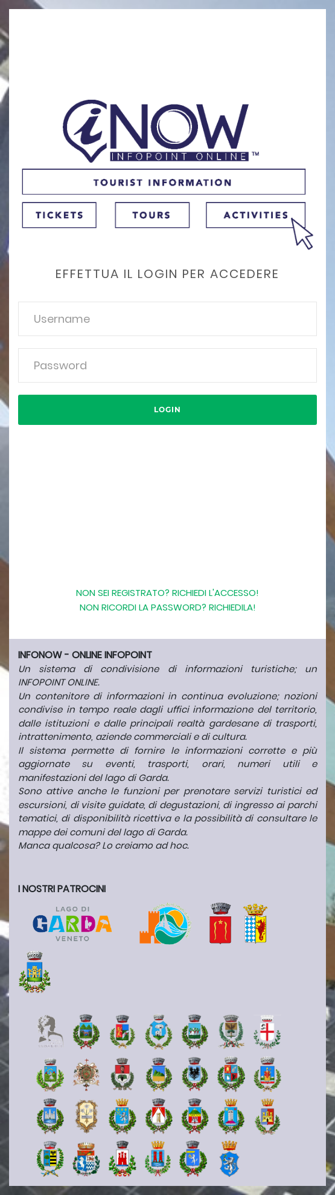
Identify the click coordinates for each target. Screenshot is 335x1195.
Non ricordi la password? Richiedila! (168, 607)
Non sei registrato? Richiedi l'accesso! (167, 592)
